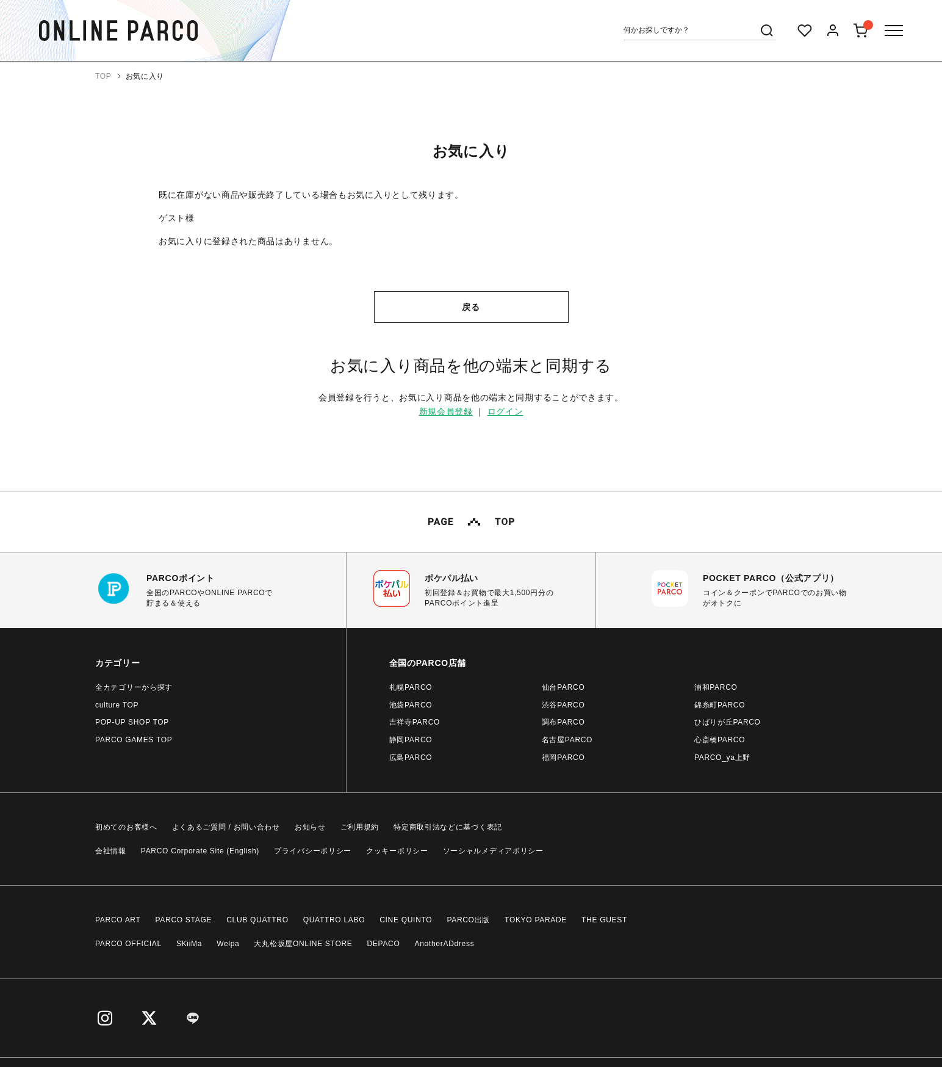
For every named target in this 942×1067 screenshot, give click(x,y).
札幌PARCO (411, 687)
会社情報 (110, 851)
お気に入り (145, 76)
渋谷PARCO (563, 705)
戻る (471, 307)
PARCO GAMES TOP (134, 740)
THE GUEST (604, 920)
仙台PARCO (563, 687)
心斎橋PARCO (719, 740)
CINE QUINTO (405, 920)
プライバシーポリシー (312, 851)
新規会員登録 (446, 411)
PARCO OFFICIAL (128, 943)
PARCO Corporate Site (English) (200, 851)
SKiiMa (189, 943)
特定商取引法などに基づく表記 (448, 827)
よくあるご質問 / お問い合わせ (226, 827)
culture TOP (116, 705)
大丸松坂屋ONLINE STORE (303, 943)
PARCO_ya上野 (722, 757)
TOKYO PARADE (536, 920)
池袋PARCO (411, 705)
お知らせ (310, 827)
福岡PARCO (563, 757)
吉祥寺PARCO (414, 722)
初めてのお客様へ (126, 827)
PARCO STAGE (184, 920)
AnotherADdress (445, 943)
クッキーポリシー (397, 851)
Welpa (228, 943)
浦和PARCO (716, 687)
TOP (103, 76)
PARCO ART (118, 920)
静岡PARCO (411, 740)
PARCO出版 (468, 920)
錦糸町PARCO (719, 705)
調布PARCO (563, 722)
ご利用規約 (359, 827)
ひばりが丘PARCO (727, 722)
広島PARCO (411, 757)
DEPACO (383, 943)
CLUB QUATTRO (257, 920)
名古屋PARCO (567, 740)
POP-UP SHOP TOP (132, 722)
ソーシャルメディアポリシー (493, 851)
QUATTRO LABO (334, 920)
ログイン (505, 411)
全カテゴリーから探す (134, 687)
